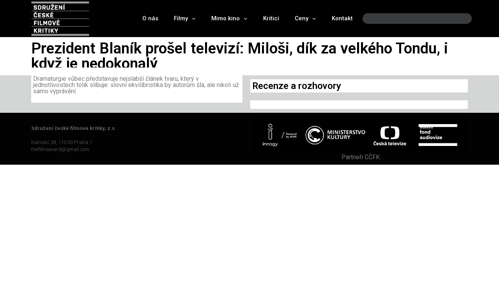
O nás (150, 18)
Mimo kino (229, 18)
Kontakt (342, 18)
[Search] (459, 18)
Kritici (271, 18)
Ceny (305, 18)
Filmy (185, 18)
